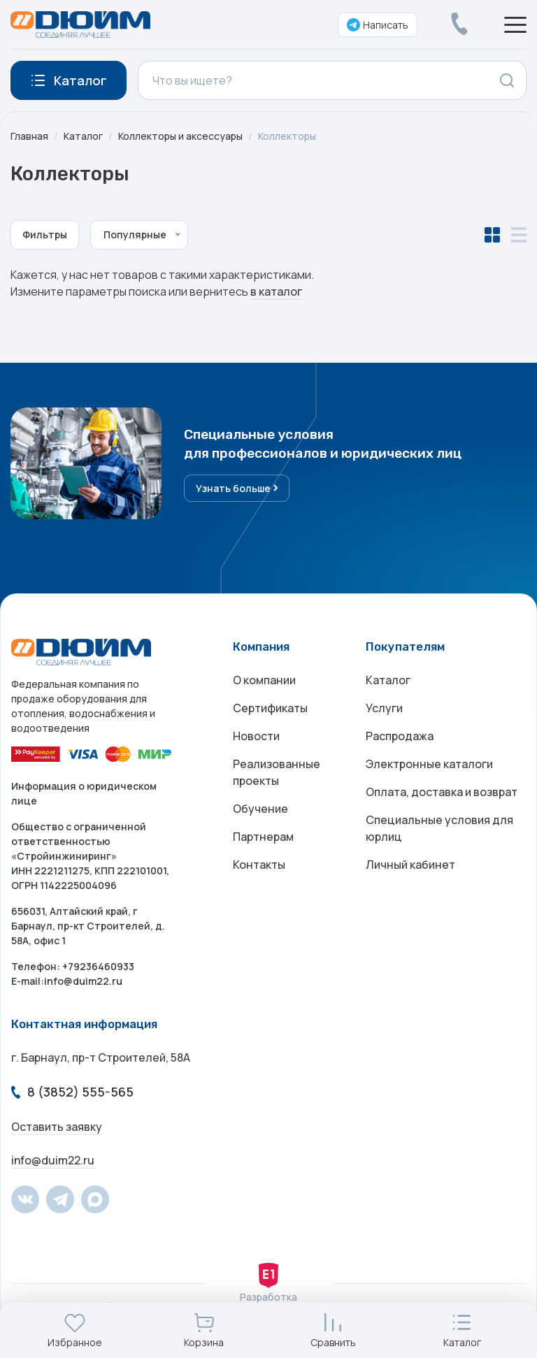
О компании (264, 680)
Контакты (259, 864)
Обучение (260, 808)
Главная (29, 136)
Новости (256, 736)
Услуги (384, 708)
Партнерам (263, 836)
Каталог (83, 136)
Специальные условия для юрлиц (439, 828)
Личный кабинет (410, 864)
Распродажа (400, 736)
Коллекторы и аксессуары (180, 136)
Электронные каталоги (429, 764)
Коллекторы (287, 136)
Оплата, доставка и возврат (441, 792)
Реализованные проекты (276, 772)
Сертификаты (270, 708)
